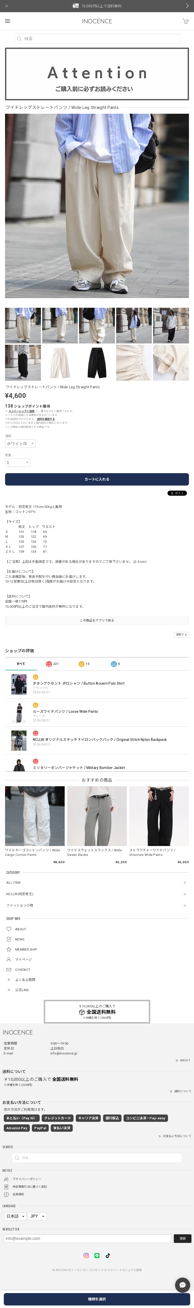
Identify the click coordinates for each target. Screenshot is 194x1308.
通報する (181, 634)
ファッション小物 (19, 905)
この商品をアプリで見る (97, 620)
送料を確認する (46, 419)
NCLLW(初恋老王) (19, 894)
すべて (21, 664)
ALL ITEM (13, 882)
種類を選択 (97, 1299)
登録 (183, 1238)
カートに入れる (97, 479)
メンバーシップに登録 (22, 411)
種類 (8, 436)
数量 (8, 455)
